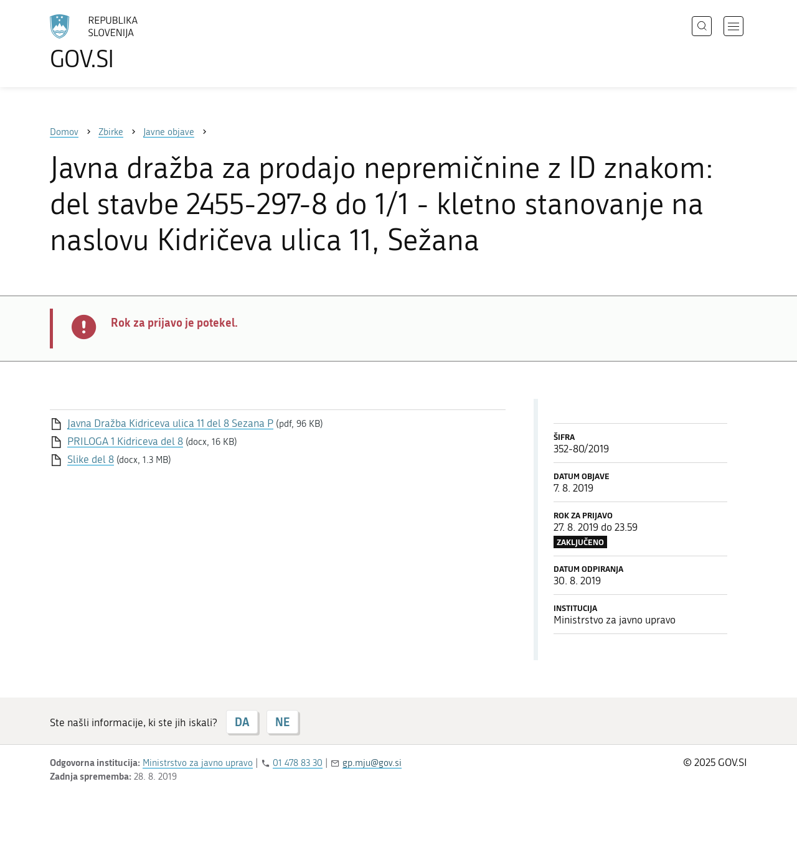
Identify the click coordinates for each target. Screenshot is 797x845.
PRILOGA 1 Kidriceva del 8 (125, 441)
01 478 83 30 (298, 762)
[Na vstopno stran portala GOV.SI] (128, 42)
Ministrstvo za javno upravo (198, 762)
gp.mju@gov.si (372, 762)
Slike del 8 (90, 459)
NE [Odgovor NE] (282, 722)
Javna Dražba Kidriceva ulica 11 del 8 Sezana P (170, 423)
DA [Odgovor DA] (242, 722)
